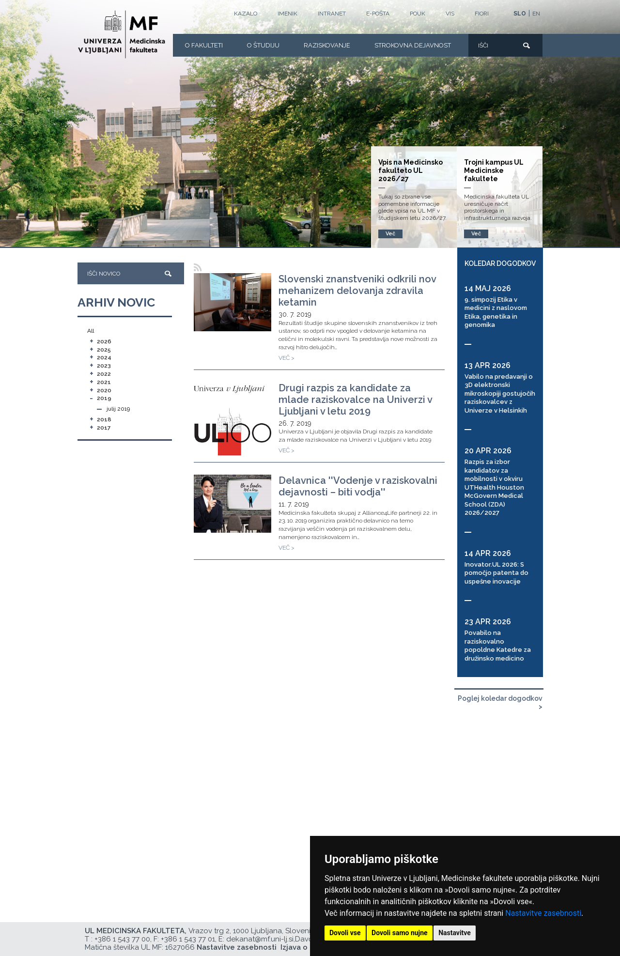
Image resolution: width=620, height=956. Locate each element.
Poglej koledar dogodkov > (500, 702)
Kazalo (245, 13)
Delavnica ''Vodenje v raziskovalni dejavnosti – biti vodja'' (358, 486)
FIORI (482, 13)
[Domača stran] (122, 34)
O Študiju (263, 45)
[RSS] (198, 268)
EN (536, 13)
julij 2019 (118, 408)
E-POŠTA (377, 13)
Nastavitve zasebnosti (543, 913)
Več (476, 234)
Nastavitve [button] (454, 933)
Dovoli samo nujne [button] (400, 933)
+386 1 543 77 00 (122, 939)
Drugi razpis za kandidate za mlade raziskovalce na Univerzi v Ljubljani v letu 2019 (355, 399)
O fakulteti (204, 45)
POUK (417, 13)
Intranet (332, 13)
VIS (450, 13)
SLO (519, 13)
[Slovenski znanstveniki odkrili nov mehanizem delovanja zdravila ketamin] (232, 302)
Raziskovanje (327, 45)
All (90, 330)
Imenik (287, 13)
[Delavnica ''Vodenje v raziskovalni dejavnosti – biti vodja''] (232, 504)
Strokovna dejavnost (412, 45)
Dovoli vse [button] (345, 933)
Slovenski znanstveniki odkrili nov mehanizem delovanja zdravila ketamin (357, 290)
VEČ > (286, 358)
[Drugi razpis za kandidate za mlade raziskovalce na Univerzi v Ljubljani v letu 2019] (232, 420)
